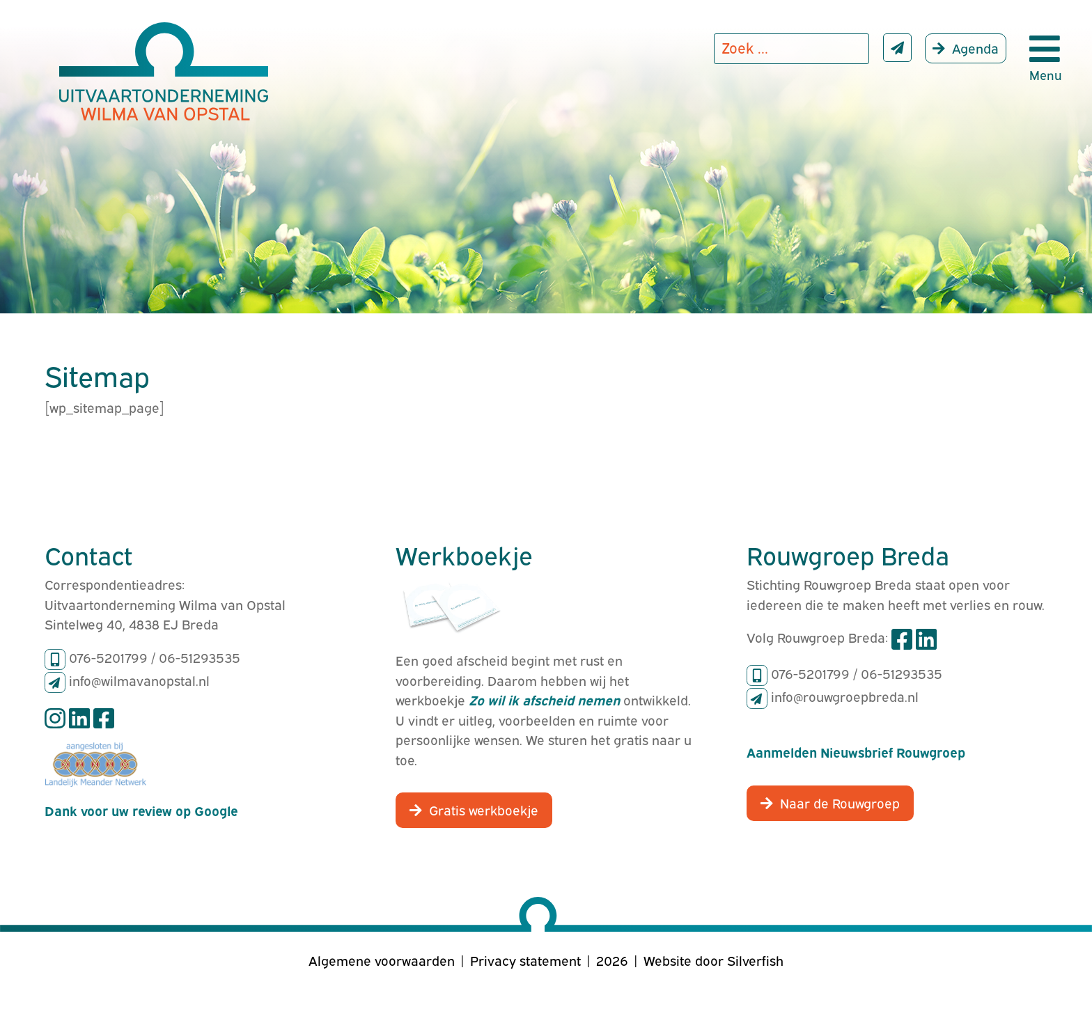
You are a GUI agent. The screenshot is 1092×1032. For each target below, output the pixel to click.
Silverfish (755, 960)
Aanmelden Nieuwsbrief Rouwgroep (856, 751)
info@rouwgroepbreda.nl (845, 696)
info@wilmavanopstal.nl (139, 680)
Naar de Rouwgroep (840, 802)
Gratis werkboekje (483, 809)
